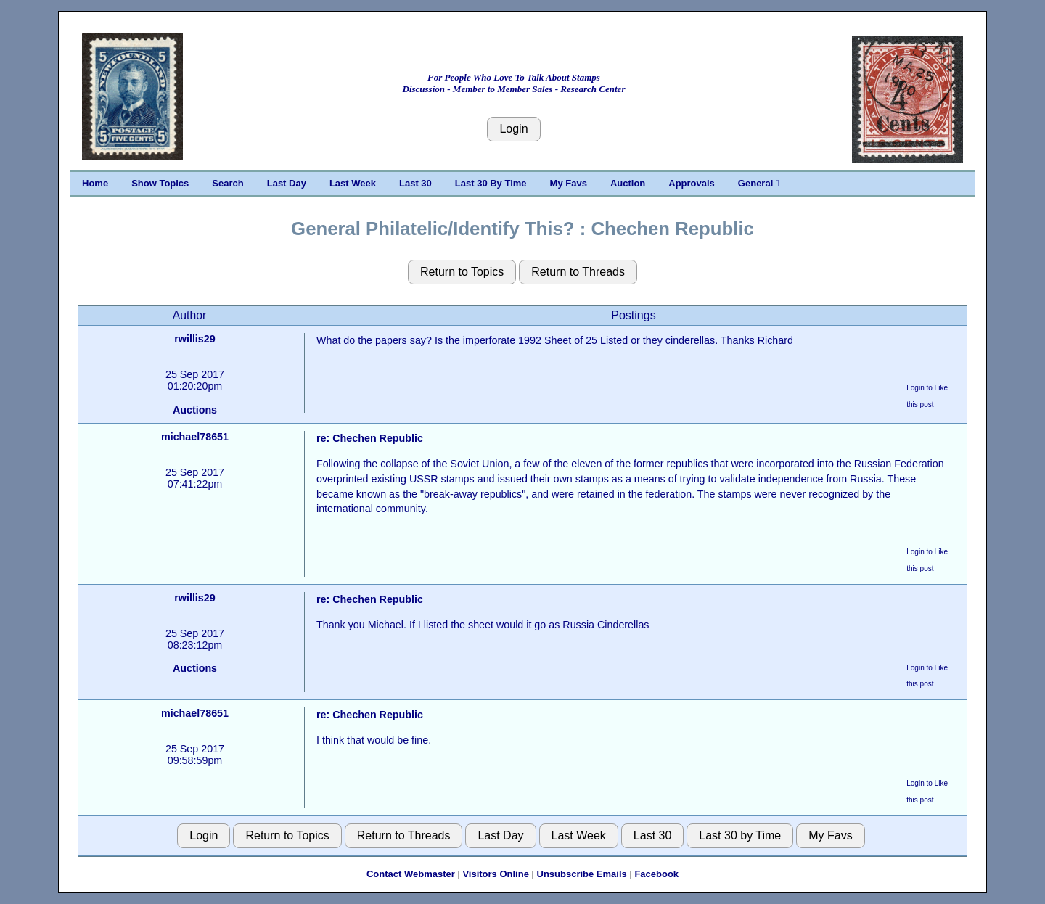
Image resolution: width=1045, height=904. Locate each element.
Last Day (286, 183)
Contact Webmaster (410, 873)
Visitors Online (495, 873)
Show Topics (160, 183)
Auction (627, 183)
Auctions (195, 410)
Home (95, 183)
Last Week (352, 183)
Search (227, 183)
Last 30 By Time (491, 183)
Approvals (691, 183)
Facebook (656, 873)
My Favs (568, 183)
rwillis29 (194, 339)
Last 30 (415, 183)
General (758, 183)
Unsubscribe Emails (582, 873)
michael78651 (195, 437)
